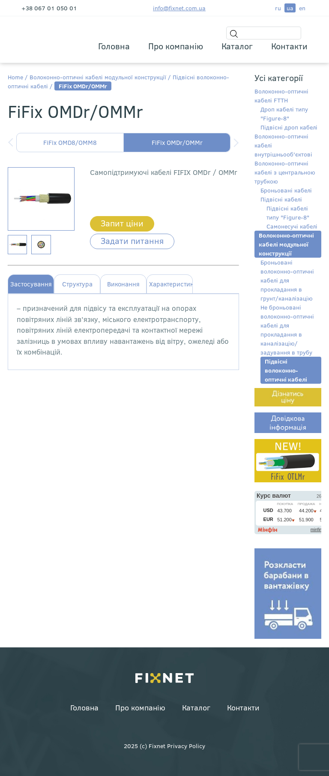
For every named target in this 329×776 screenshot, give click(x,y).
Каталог (237, 45)
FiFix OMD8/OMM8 (70, 142)
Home (15, 77)
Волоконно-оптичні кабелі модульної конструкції (98, 77)
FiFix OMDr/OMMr (177, 142)
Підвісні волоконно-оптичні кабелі (286, 370)
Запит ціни (122, 223)
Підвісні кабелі (281, 199)
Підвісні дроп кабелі (288, 127)
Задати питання (132, 240)
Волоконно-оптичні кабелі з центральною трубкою (284, 172)
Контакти (289, 45)
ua (290, 8)
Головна (114, 45)
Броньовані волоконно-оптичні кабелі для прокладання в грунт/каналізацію (287, 280)
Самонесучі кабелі (291, 226)
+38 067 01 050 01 (49, 8)
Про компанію (175, 45)
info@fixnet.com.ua (179, 8)
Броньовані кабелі (286, 190)
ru (278, 8)
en (302, 8)
